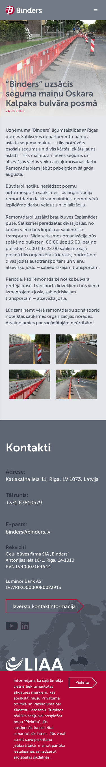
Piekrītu (82, 682)
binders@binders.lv (28, 532)
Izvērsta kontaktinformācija (44, 606)
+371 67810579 (24, 502)
